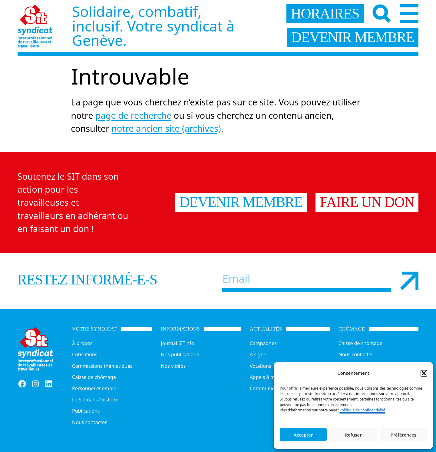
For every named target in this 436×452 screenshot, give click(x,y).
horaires (325, 14)
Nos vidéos (173, 366)
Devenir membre (240, 202)
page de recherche (133, 115)
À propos (82, 343)
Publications (86, 410)
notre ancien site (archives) (166, 128)
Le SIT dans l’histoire (95, 399)
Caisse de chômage (94, 377)
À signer (259, 354)
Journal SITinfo (177, 343)
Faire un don (367, 202)
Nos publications (180, 354)
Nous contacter (89, 422)
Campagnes (263, 343)
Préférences (403, 435)
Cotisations (84, 354)
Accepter (303, 435)
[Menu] (409, 13)
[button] (424, 373)
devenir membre (352, 37)
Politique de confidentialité (362, 410)
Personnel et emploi (94, 388)
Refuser (353, 435)
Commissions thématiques (102, 366)
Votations (260, 366)
